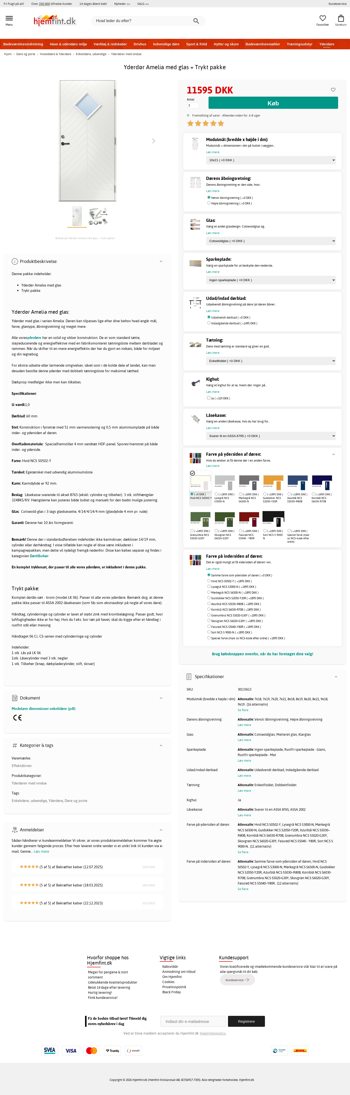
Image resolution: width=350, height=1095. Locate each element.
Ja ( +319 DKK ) (220, 398)
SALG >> (143, 4)
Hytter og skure (226, 44)
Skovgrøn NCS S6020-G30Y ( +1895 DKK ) (237, 621)
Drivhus (140, 44)
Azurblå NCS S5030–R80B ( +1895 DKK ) (236, 604)
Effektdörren (22, 765)
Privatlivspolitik (174, 987)
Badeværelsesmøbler (263, 44)
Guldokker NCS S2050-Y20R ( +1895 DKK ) (237, 598)
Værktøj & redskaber (110, 44)
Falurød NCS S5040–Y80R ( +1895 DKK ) (236, 627)
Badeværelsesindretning (23, 44)
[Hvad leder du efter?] (148, 21)
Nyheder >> (122, 4)
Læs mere (41, 851)
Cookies (168, 982)
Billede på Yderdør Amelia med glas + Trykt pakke (85, 238)
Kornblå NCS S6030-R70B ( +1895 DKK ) (236, 609)
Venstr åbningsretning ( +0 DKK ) (232, 198)
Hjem (8, 54)
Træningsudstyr (300, 44)
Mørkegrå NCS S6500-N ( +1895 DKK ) (235, 592)
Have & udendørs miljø (68, 44)
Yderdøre (326, 44)
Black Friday (171, 992)
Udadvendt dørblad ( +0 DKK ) (230, 317)
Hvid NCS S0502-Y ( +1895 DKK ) (231, 581)
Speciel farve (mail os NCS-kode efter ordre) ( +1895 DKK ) (248, 638)
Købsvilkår (170, 966)
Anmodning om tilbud (178, 971)
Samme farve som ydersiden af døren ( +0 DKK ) (241, 575)
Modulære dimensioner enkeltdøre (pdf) (44, 708)
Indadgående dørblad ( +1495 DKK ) (234, 323)
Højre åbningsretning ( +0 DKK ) (231, 203)
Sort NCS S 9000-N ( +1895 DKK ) (231, 632)
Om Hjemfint (172, 977)
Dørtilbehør (39, 556)
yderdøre (34, 337)
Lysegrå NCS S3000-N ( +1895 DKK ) (233, 587)
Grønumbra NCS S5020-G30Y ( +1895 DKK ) (238, 615)
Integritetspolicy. (213, 1033)
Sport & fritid (196, 44)
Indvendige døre (166, 44)
